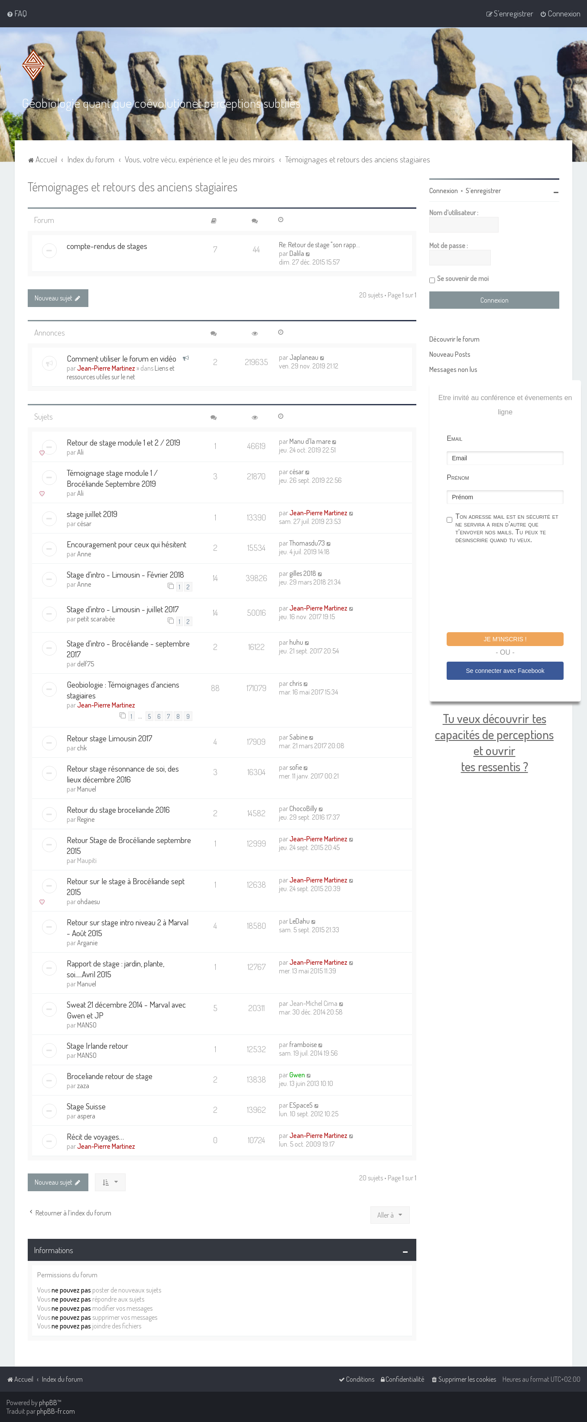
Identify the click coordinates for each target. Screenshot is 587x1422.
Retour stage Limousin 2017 (109, 738)
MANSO (87, 1025)
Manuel (86, 789)
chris (295, 683)
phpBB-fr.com (56, 1411)
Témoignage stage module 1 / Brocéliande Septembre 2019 (112, 478)
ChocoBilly (303, 808)
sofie (295, 767)
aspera (86, 1116)
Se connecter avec (505, 670)
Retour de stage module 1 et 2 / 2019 (123, 442)
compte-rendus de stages (107, 245)
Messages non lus (453, 369)
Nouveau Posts (449, 354)
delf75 (85, 663)
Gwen (297, 1074)
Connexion (443, 190)
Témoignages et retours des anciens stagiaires (132, 186)
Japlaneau (303, 357)
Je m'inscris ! (505, 639)
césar (296, 471)
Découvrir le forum (454, 339)
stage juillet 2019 (92, 513)
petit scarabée (96, 618)
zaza (83, 1085)
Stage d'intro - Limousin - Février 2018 (125, 574)
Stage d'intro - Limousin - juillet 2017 (123, 609)
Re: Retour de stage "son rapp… (319, 244)
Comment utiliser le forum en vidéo (121, 358)
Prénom (458, 477)
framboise (303, 1044)
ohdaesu (88, 901)
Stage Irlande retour (97, 1045)
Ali (80, 452)
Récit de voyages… (95, 1136)
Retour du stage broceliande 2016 (118, 809)
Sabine (298, 737)
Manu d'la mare (310, 441)
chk (82, 747)
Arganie (87, 942)
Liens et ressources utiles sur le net (121, 372)
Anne (84, 553)
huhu (296, 642)
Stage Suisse (86, 1106)
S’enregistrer (483, 190)
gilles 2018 (302, 573)
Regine (85, 819)
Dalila (296, 253)
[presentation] (512, 589)
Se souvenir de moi (463, 278)
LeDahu (299, 921)
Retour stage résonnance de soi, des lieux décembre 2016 (123, 774)
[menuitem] (16, 13)
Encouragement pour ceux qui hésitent (126, 544)
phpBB (48, 1402)
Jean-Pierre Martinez (106, 368)
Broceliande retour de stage (109, 1075)
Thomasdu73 (307, 543)
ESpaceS (301, 1105)
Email (454, 438)
